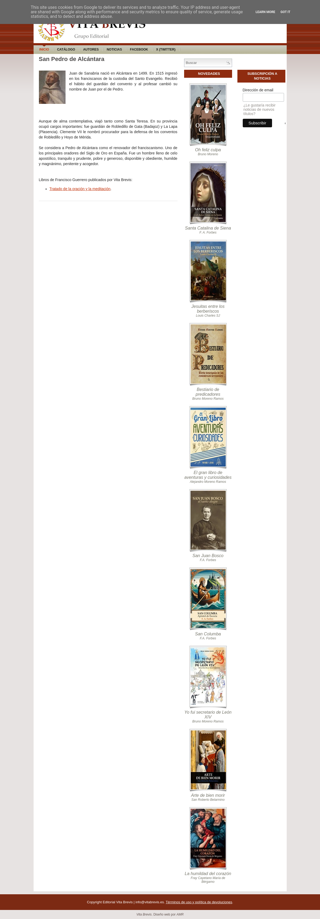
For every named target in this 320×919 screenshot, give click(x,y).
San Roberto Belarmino (208, 800)
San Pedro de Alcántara (71, 59)
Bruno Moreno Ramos (208, 399)
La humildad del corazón (208, 873)
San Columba (208, 634)
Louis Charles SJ (208, 315)
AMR (180, 914)
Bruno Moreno (208, 154)
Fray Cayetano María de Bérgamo (208, 880)
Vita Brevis (144, 914)
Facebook (139, 49)
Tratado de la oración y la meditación (80, 189)
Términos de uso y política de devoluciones (199, 902)
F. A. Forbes (207, 232)
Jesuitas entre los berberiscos (208, 308)
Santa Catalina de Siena (208, 228)
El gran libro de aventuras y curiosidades (208, 475)
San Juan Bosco (208, 555)
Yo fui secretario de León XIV (208, 714)
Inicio (44, 49)
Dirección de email (258, 90)
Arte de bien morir (208, 795)
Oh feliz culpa (208, 150)
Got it (285, 12)
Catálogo (66, 49)
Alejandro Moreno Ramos (208, 482)
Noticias (114, 49)
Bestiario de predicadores (208, 392)
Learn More (265, 12)
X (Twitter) (166, 49)
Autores (91, 49)
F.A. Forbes (208, 560)
